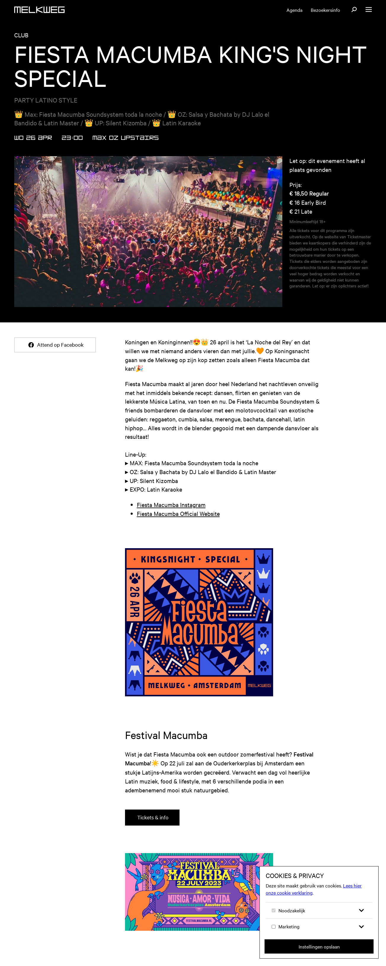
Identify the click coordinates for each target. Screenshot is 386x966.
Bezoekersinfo (325, 10)
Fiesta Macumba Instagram (171, 504)
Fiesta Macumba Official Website (178, 513)
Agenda (294, 10)
